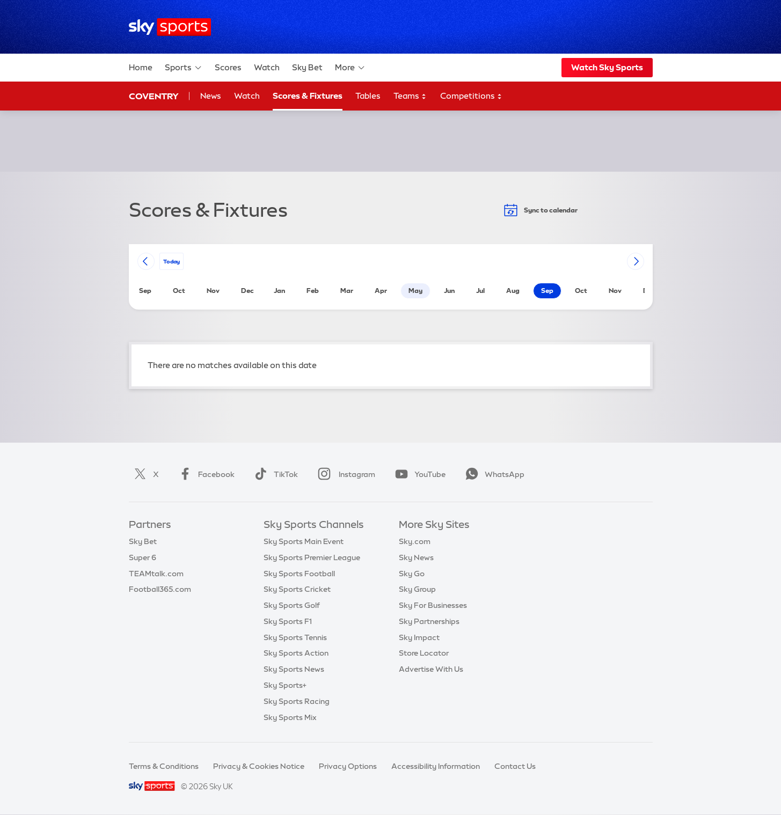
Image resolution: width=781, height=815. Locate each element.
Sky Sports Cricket (297, 589)
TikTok (274, 474)
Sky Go (412, 573)
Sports (183, 67)
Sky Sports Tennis (295, 637)
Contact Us (515, 766)
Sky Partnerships (429, 621)
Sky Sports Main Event (304, 541)
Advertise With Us (431, 669)
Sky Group (417, 589)
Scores (228, 67)
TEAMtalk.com (156, 573)
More (350, 67)
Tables (368, 96)
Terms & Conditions (164, 766)
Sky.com (414, 541)
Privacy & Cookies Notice (258, 766)
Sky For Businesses (433, 605)
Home (140, 67)
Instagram (344, 474)
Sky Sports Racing (297, 701)
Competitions (471, 96)
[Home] (170, 27)
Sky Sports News (294, 669)
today (171, 261)
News (210, 96)
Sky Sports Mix (290, 717)
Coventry (154, 96)
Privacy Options (348, 766)
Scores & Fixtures (307, 96)
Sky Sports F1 (288, 621)
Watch (267, 67)
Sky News (416, 557)
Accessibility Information (435, 766)
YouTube (418, 474)
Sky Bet (307, 67)
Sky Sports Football (299, 573)
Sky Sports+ (285, 685)
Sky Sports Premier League (312, 557)
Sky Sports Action (296, 653)
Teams (410, 96)
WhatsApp (492, 474)
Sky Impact (419, 637)
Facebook (204, 474)
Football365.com (160, 589)
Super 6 (142, 557)
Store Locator (424, 653)
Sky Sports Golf (292, 605)
